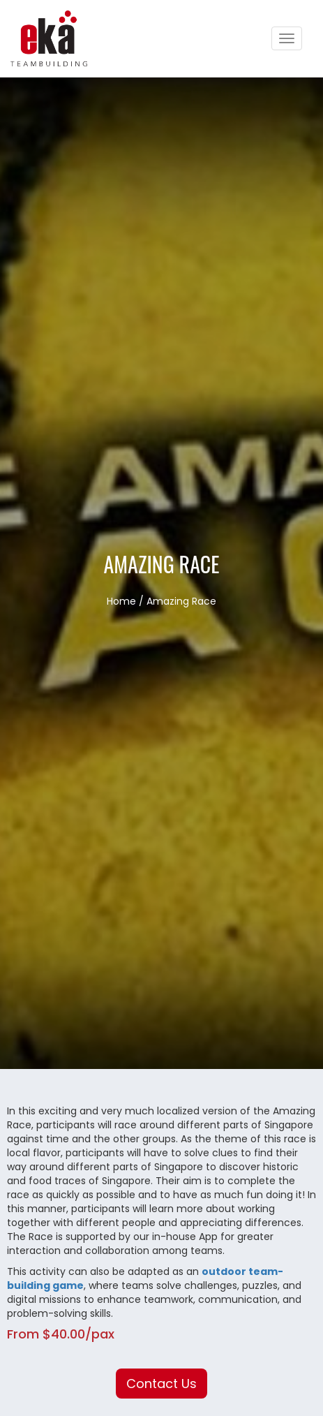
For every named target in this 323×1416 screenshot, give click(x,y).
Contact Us (161, 1383)
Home (121, 601)
